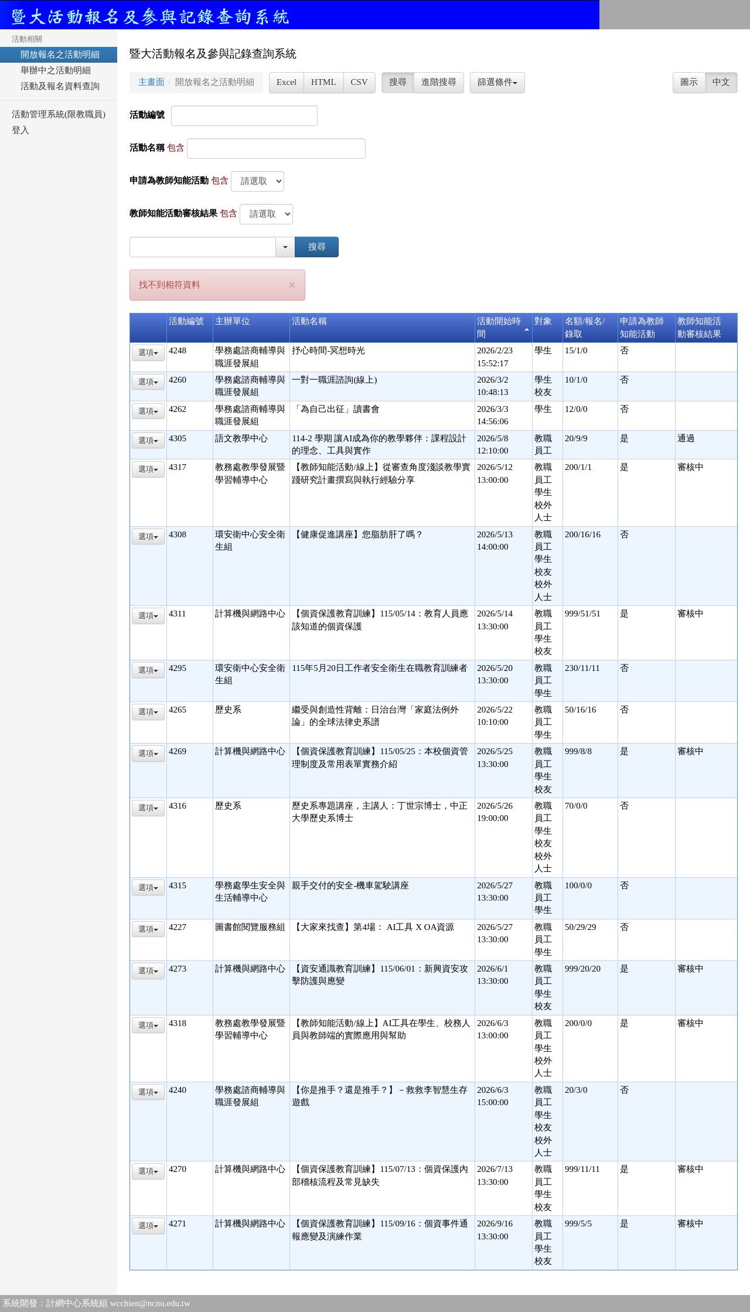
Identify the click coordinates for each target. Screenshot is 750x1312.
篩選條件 (497, 82)
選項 (148, 352)
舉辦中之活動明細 (51, 70)
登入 (20, 130)
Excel (286, 82)
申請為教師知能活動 (169, 180)
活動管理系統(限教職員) (58, 114)
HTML (323, 82)
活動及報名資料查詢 (56, 86)
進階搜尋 (438, 82)
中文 (721, 82)
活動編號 (147, 115)
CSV (359, 82)
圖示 (689, 82)
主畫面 (151, 82)
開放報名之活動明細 (56, 54)
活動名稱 (147, 147)
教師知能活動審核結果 (173, 213)
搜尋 (398, 82)
